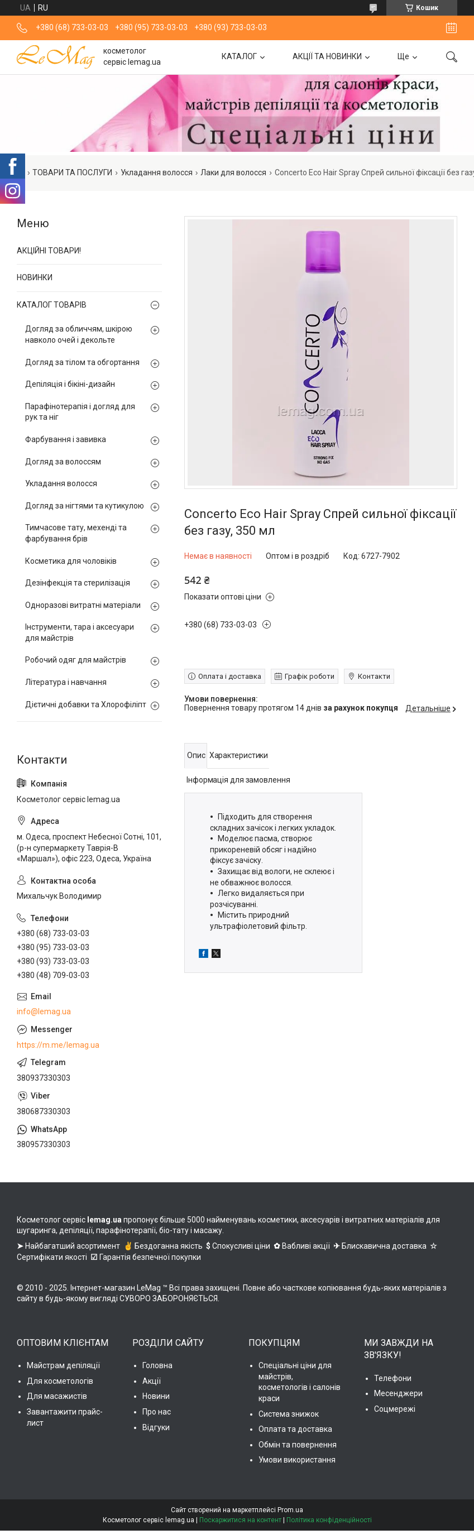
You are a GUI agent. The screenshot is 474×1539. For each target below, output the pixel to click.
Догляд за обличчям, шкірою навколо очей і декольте (78, 334)
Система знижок (288, 1413)
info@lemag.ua (44, 1011)
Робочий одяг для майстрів (75, 659)
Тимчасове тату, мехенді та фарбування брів (76, 533)
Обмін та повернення (297, 1444)
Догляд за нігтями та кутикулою (84, 505)
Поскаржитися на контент (240, 1520)
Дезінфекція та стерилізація (77, 582)
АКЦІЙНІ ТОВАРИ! (49, 250)
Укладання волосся (157, 172)
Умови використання (297, 1459)
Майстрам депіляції (63, 1365)
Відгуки (156, 1427)
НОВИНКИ (34, 277)
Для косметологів (60, 1381)
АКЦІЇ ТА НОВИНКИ (327, 56)
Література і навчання (66, 682)
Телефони (392, 1378)
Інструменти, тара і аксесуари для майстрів (79, 632)
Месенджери (398, 1393)
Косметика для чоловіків (71, 561)
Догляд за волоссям (63, 461)
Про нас (156, 1411)
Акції (151, 1381)
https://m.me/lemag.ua (58, 1045)
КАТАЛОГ (239, 56)
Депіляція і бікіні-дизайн (70, 384)
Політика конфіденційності (329, 1520)
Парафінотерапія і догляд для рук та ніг (80, 412)
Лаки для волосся (233, 172)
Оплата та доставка (295, 1429)
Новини (156, 1396)
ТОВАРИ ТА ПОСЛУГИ (72, 172)
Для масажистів (57, 1396)
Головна (157, 1365)
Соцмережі (394, 1408)
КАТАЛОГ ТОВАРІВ (52, 304)
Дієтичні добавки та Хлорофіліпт (85, 704)
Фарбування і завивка (65, 439)
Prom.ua (290, 1510)
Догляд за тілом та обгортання (82, 362)
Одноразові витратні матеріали (83, 605)
